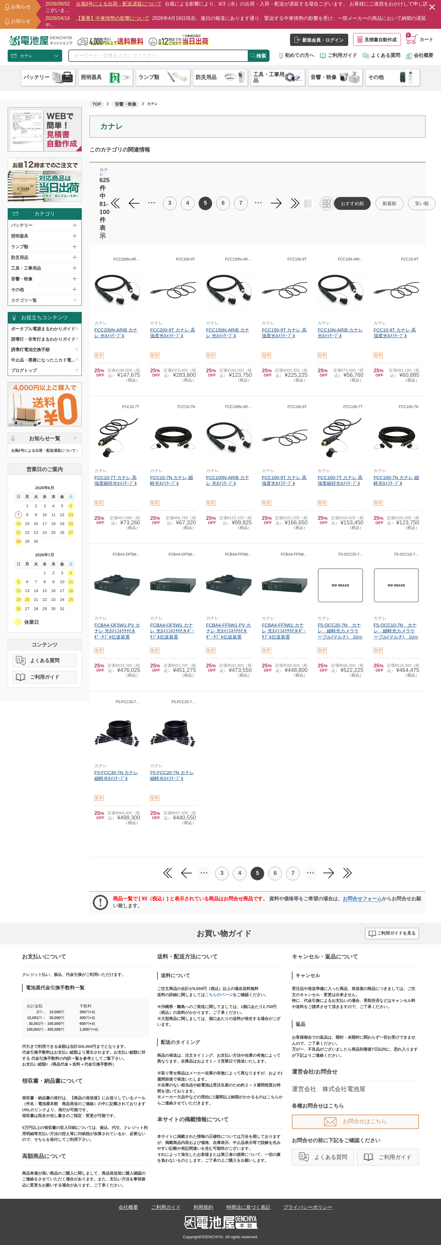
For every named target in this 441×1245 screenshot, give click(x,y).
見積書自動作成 (377, 39)
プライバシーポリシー (307, 1207)
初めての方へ (296, 55)
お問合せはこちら (355, 1121)
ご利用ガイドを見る (392, 933)
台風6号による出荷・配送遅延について (43, 450)
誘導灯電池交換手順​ (30, 349)
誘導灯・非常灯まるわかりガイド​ (43, 339)
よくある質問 (381, 55)
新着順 (389, 203)
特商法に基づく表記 (248, 1207)
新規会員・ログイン (319, 40)
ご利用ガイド (338, 55)
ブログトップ (24, 370)
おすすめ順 (352, 203)
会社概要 (419, 55)
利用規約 (203, 1207)
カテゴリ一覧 (24, 300)
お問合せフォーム (362, 898)
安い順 (422, 203)
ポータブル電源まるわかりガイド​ (43, 328)
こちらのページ (219, 994)
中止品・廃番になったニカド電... (43, 360)
